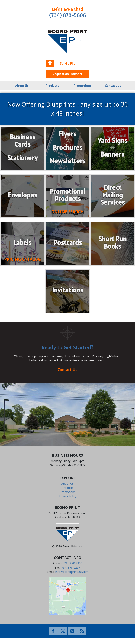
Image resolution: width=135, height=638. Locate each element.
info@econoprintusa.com (71, 572)
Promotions (83, 85)
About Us (22, 85)
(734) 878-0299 (70, 567)
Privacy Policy (67, 496)
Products (52, 85)
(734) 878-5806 (67, 15)
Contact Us (113, 85)
